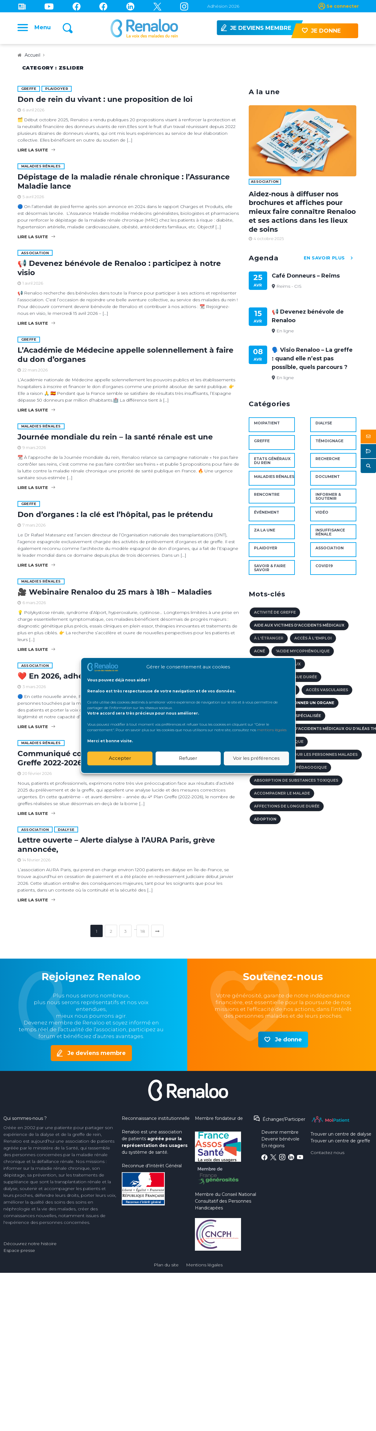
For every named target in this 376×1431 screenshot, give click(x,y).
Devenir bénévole (280, 1142)
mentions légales (272, 730)
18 (143, 934)
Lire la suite (36, 152)
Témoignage (329, 444)
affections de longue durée (286, 809)
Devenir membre (280, 1135)
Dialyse (66, 833)
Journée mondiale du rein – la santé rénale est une (115, 439)
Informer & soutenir (328, 499)
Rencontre (266, 497)
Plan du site (166, 1268)
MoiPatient (267, 426)
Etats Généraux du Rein (272, 464)
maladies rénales (41, 169)
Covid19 (324, 569)
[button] (368, 436)
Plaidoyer (56, 92)
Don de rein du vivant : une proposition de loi (105, 102)
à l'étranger (268, 641)
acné (259, 654)
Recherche (327, 462)
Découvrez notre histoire (30, 1247)
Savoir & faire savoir (270, 571)
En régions (272, 1149)
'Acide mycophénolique (303, 654)
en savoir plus (330, 261)
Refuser (188, 758)
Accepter (120, 758)
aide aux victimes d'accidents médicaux (299, 628)
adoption (265, 822)
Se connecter (343, 6)
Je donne (288, 1042)
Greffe (29, 92)
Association (35, 256)
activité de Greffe (275, 615)
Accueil (33, 58)
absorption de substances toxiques (296, 783)
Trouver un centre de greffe (340, 1144)
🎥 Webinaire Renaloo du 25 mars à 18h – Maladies (115, 595)
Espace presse (19, 1254)
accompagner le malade (282, 796)
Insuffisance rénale (330, 535)
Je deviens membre (96, 1056)
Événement (266, 515)
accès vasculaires (327, 693)
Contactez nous (327, 1156)
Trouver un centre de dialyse (341, 1137)
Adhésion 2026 (223, 6)
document (327, 480)
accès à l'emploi (313, 641)
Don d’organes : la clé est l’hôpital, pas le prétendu (115, 517)
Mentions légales (204, 1268)
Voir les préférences (256, 758)
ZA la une (264, 533)
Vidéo (321, 515)
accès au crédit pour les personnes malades (306, 758)
